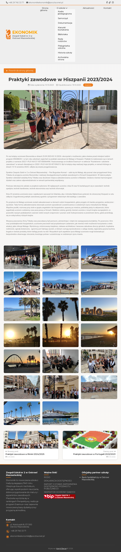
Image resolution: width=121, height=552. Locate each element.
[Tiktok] (110, 2)
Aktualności (88, 8)
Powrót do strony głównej (19, 71)
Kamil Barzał (61, 549)
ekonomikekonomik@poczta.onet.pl (44, 2)
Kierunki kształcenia (63, 28)
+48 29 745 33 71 (15, 2)
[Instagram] (113, 2)
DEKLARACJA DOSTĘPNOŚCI (58, 481)
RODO (47, 477)
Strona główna (44, 9)
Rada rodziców (62, 40)
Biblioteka (63, 34)
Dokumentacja (65, 23)
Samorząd (63, 18)
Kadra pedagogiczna (65, 12)
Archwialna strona (63, 58)
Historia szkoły (65, 53)
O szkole (62, 8)
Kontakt (107, 8)
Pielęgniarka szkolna (64, 47)
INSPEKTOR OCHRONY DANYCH (59, 492)
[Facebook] (107, 2)
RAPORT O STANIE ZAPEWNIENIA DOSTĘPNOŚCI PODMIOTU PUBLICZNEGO (60, 486)
